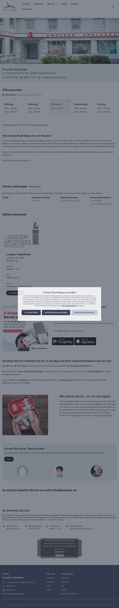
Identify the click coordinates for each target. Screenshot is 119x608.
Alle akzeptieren (31, 312)
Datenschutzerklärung (69, 306)
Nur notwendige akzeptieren (56, 312)
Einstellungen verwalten (84, 312)
